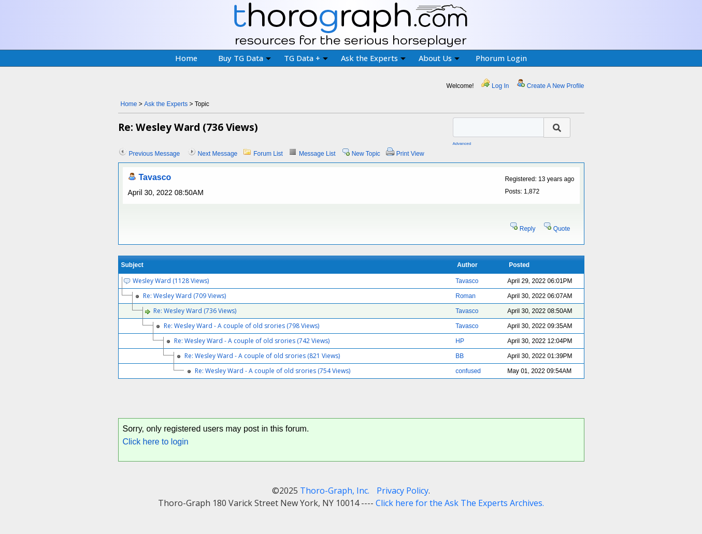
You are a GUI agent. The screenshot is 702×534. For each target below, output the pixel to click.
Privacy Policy (402, 490)
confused (468, 371)
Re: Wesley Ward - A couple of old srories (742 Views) (251, 340)
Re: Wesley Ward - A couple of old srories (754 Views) (272, 370)
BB (459, 356)
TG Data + (306, 58)
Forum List (268, 153)
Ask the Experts (373, 58)
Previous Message (154, 153)
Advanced (462, 143)
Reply (528, 228)
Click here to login (156, 441)
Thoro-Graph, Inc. (334, 490)
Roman (465, 296)
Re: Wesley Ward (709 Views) (184, 295)
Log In (500, 86)
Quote (561, 228)
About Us (439, 58)
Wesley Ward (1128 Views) (171, 280)
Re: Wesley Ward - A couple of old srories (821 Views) (262, 355)
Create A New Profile (555, 86)
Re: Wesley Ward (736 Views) (194, 310)
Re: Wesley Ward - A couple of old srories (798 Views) (241, 325)
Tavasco (155, 177)
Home (186, 58)
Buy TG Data (244, 58)
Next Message (218, 153)
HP (459, 341)
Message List (317, 153)
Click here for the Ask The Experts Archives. (460, 503)
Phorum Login (501, 58)
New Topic (366, 153)
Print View (410, 153)
